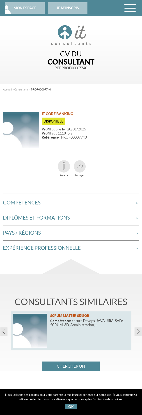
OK (71, 407)
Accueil (7, 89)
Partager (79, 168)
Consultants (21, 89)
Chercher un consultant (71, 367)
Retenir (64, 168)
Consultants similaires (71, 302)
